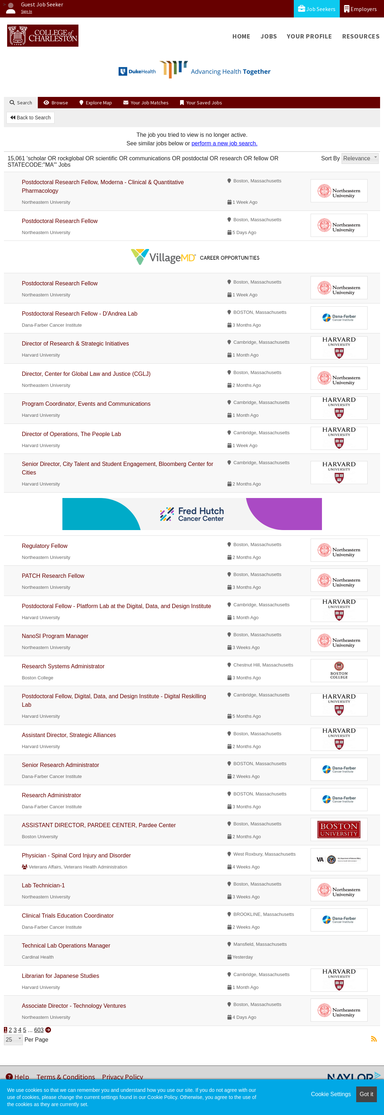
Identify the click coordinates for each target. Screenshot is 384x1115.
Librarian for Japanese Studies (60, 976)
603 (39, 1030)
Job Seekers (317, 8)
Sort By (330, 158)
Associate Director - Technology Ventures (74, 1006)
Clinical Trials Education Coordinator (68, 916)
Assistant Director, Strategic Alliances (69, 735)
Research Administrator (51, 795)
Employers (360, 8)
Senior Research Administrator (60, 765)
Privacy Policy (122, 1076)
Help (17, 1076)
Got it (366, 1094)
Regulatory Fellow (44, 546)
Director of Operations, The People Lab (71, 434)
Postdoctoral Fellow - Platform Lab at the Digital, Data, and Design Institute (116, 606)
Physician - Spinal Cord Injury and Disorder (76, 855)
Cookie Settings (331, 1094)
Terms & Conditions (65, 1076)
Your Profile (309, 36)
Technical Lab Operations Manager (66, 946)
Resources (361, 36)
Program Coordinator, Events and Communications (86, 404)
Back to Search (30, 117)
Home (241, 36)
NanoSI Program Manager (55, 636)
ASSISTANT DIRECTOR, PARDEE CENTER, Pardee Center (99, 825)
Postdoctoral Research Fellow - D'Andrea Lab (79, 314)
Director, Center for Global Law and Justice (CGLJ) (86, 374)
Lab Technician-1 (43, 885)
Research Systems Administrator (63, 666)
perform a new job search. (224, 143)
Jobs (269, 36)
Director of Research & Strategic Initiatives (75, 344)
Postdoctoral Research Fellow (60, 221)
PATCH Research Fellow (53, 576)
